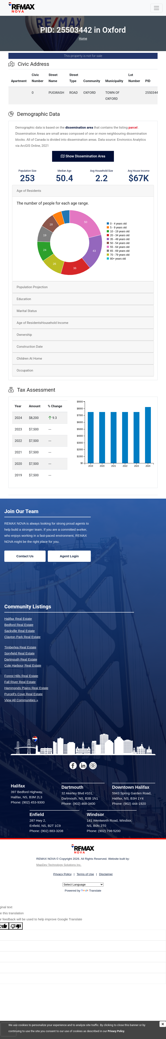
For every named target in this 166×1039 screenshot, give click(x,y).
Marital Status (27, 311)
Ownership (24, 335)
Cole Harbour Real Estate (22, 665)
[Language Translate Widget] (83, 884)
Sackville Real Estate (19, 631)
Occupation (25, 370)
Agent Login (69, 556)
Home (83, 38)
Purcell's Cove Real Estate (23, 694)
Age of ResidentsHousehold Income (42, 323)
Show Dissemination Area (83, 156)
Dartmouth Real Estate (20, 659)
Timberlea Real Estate (20, 647)
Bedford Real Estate (18, 625)
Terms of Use (85, 874)
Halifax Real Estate (18, 618)
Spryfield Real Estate (19, 653)
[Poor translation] (16, 926)
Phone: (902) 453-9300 (28, 802)
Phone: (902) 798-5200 (104, 831)
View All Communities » (21, 700)
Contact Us (25, 556)
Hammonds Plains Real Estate (26, 688)
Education (24, 299)
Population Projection (32, 287)
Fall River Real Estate (20, 682)
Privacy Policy (116, 1031)
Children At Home (29, 358)
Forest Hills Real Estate (21, 676)
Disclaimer (106, 874)
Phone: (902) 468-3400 (78, 803)
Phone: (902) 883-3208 (46, 831)
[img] (163, 1024)
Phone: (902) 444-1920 (129, 803)
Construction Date (30, 347)
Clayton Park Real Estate (22, 637)
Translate (91, 890)
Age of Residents (29, 191)
